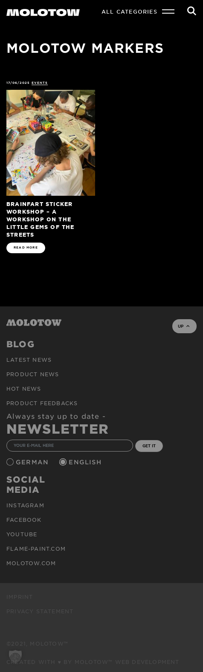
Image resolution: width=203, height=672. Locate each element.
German (33, 462)
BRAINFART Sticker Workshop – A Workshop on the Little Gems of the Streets (40, 219)
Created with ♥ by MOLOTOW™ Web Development (93, 661)
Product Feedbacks (42, 403)
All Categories (129, 11)
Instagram (25, 505)
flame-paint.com (36, 548)
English (86, 462)
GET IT (149, 445)
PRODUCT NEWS (32, 374)
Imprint (19, 596)
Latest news (29, 359)
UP (183, 326)
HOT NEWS (23, 388)
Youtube (21, 534)
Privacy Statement (39, 611)
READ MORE (26, 247)
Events (40, 83)
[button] (15, 656)
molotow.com (31, 563)
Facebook (24, 519)
